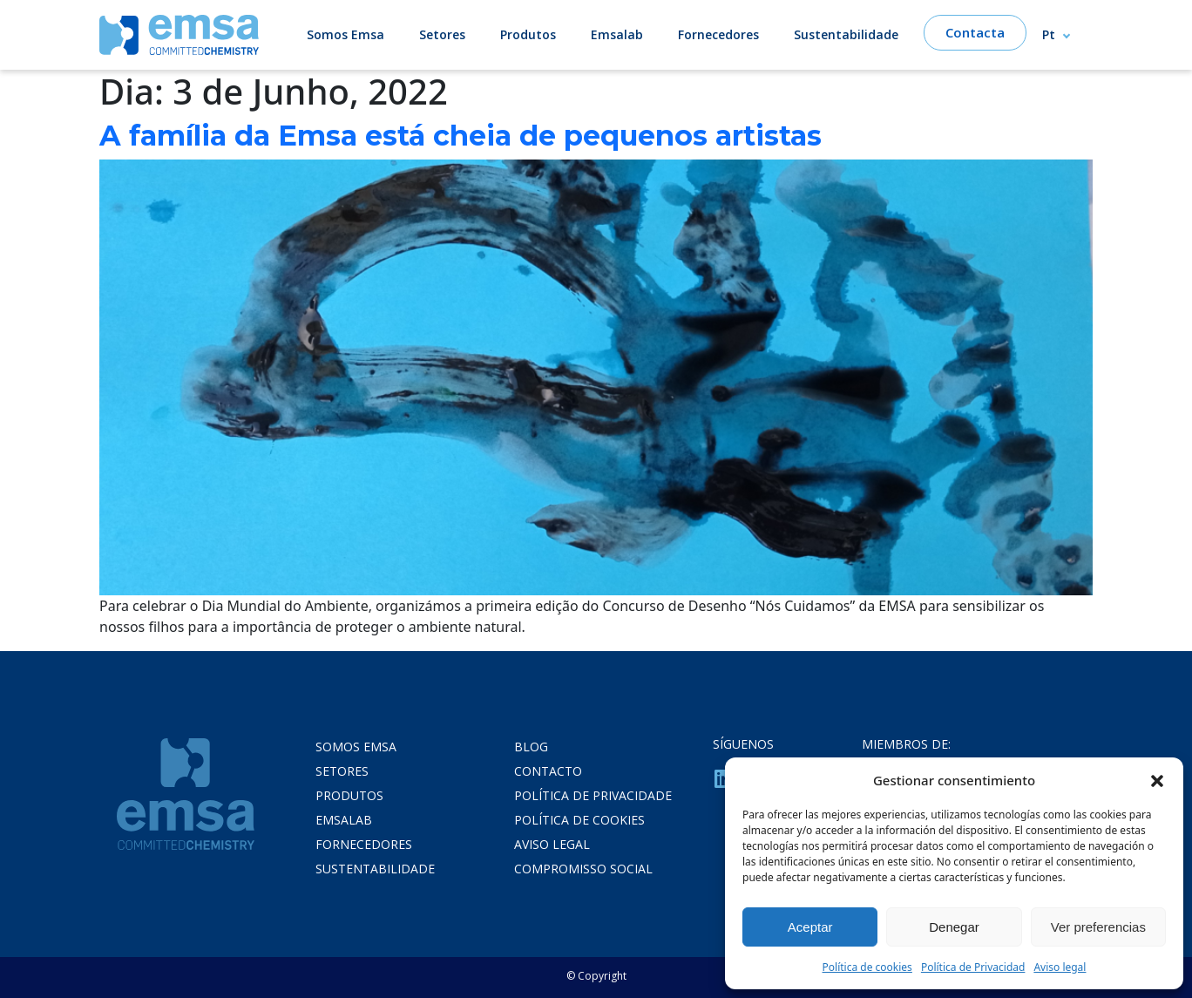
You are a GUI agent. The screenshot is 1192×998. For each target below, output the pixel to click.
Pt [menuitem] (1048, 35)
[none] (1064, 34)
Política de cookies (867, 967)
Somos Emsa (345, 34)
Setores (442, 34)
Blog (531, 746)
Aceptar (810, 927)
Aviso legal (1059, 967)
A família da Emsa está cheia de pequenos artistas (460, 136)
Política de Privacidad (973, 967)
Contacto (548, 771)
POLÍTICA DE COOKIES (579, 819)
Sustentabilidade (846, 34)
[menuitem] (1064, 34)
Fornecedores (718, 34)
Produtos (528, 34)
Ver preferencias (1098, 927)
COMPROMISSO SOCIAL (583, 868)
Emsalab (617, 34)
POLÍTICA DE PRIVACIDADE (593, 795)
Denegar (954, 927)
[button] (1157, 780)
